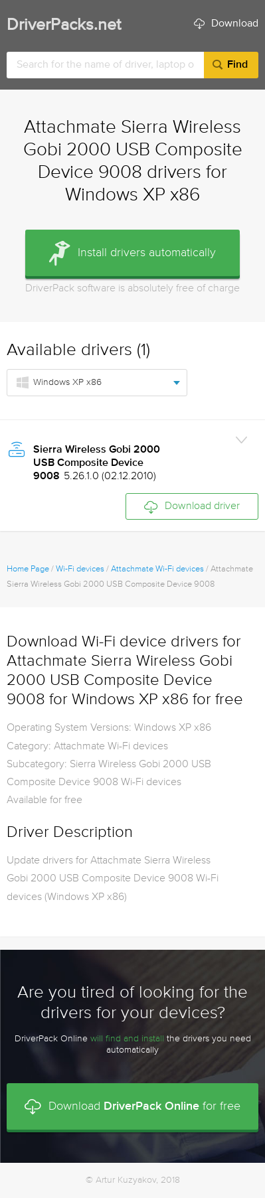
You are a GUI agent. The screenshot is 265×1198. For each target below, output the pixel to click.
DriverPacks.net (64, 25)
